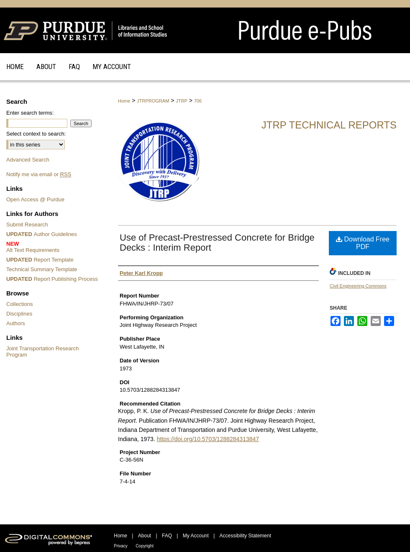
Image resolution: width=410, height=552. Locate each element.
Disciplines (19, 314)
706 (198, 100)
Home (124, 100)
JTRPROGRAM (153, 100)
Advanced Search (27, 160)
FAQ (167, 536)
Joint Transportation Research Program (42, 351)
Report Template (40, 260)
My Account (196, 536)
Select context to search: (36, 134)
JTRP (181, 100)
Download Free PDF (363, 243)
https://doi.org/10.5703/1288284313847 (208, 439)
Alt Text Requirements (53, 247)
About (144, 536)
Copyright (145, 546)
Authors (15, 323)
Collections (19, 304)
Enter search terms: (30, 113)
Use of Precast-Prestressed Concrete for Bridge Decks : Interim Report (217, 242)
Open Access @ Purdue (35, 199)
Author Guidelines (41, 234)
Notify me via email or (38, 174)
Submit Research (27, 224)
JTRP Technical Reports (329, 125)
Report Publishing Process (52, 279)
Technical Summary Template (41, 269)
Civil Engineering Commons (358, 285)
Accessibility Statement (245, 536)
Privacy (121, 546)
